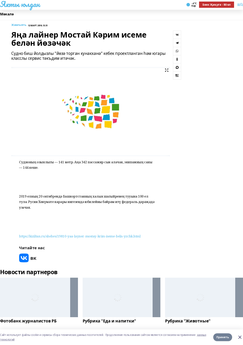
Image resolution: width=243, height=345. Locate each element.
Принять (222, 337)
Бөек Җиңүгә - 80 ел (217, 4)
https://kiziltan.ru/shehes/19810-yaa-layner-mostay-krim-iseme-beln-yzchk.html (80, 236)
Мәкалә (7, 14)
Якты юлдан (20, 4)
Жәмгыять (18, 25)
